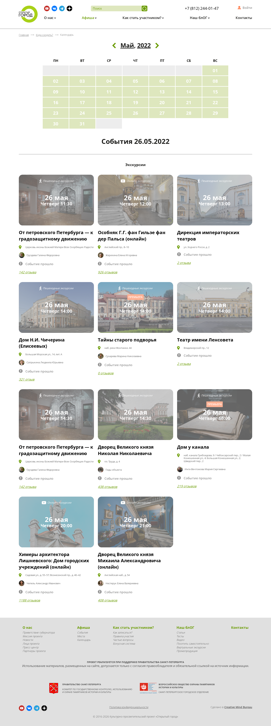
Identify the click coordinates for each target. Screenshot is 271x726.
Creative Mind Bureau (238, 707)
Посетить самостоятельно (193, 643)
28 (188, 113)
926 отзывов (107, 272)
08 (215, 81)
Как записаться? (122, 632)
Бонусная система (124, 643)
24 (82, 113)
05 (135, 81)
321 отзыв (26, 379)
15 (215, 92)
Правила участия (123, 636)
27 (162, 113)
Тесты (180, 636)
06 (162, 81)
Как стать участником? (142, 17)
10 (82, 92)
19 (135, 102)
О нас (49, 17)
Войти (247, 8)
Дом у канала (193, 447)
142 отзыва (27, 272)
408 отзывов (107, 600)
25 (109, 113)
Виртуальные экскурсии (191, 647)
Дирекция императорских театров (208, 235)
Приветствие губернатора (39, 632)
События (82, 632)
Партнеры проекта (34, 651)
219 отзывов (186, 486)
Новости (28, 640)
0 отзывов (105, 373)
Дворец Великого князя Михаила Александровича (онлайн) (129, 560)
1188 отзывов (29, 600)
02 (55, 81)
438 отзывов (107, 487)
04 (109, 81)
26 (135, 113)
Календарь (84, 640)
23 (55, 113)
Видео (180, 640)
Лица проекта (31, 643)
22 (215, 102)
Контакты (244, 17)
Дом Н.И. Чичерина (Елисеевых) (42, 343)
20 (162, 102)
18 (109, 102)
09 (55, 92)
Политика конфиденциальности (128, 707)
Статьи (181, 632)
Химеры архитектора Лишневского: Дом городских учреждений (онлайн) (54, 560)
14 (188, 92)
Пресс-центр (30, 647)
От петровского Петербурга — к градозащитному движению (56, 235)
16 (55, 102)
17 (82, 102)
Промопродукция (187, 651)
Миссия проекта (32, 636)
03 (82, 81)
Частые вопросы (123, 640)
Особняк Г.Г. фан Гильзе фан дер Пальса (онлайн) (131, 235)
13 (162, 92)
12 (135, 92)
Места (81, 636)
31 (82, 124)
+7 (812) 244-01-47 (202, 8)
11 (109, 92)
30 (55, 124)
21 (188, 102)
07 (188, 81)
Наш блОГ (199, 17)
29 (215, 113)
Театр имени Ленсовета (205, 340)
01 (215, 70)
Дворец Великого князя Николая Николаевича (126, 450)
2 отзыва (184, 263)
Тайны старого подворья (127, 340)
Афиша (88, 17)
